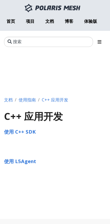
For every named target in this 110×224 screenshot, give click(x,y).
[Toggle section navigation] (99, 41)
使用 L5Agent (20, 161)
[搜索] (48, 42)
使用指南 (27, 100)
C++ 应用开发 (55, 100)
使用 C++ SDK (20, 131)
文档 (8, 100)
